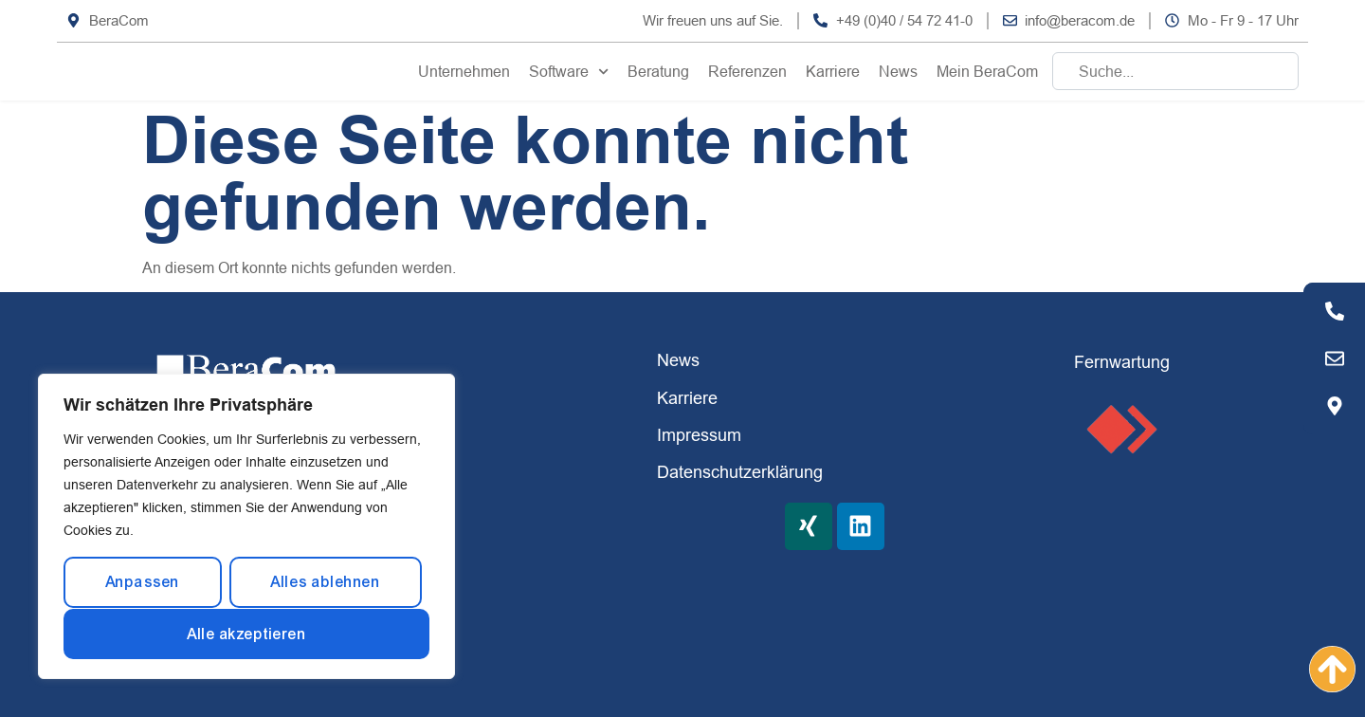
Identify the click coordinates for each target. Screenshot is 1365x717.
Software (569, 71)
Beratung (658, 71)
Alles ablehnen (325, 583)
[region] (246, 527)
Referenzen (747, 71)
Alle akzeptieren (246, 634)
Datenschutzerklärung (740, 472)
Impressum (699, 435)
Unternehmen (464, 71)
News (898, 71)
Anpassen (142, 583)
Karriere (833, 71)
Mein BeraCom (987, 71)
